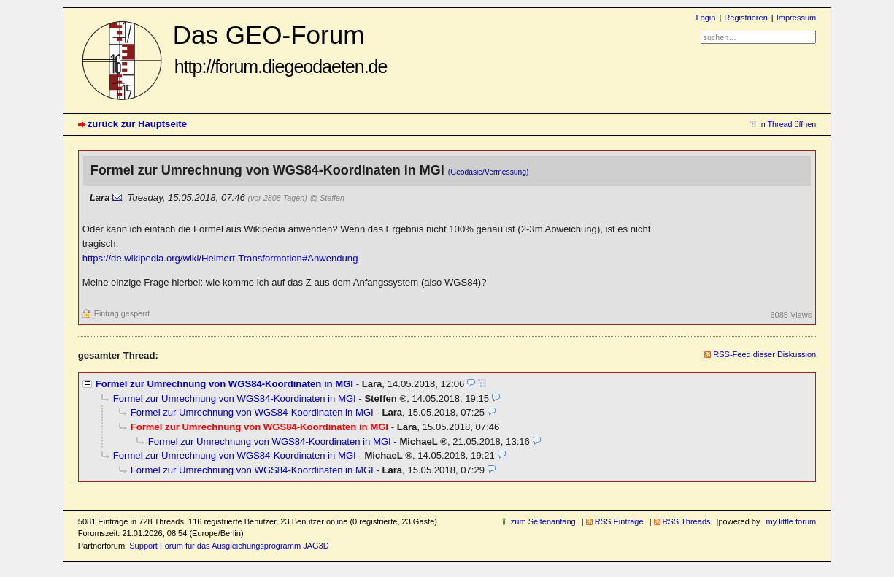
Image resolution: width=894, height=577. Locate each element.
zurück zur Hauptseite (137, 123)
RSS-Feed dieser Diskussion (764, 354)
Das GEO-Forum (280, 48)
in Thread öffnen (787, 124)
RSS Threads (687, 521)
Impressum (797, 17)
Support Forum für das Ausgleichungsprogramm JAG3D (228, 545)
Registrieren (745, 17)
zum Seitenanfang (543, 521)
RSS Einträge (619, 521)
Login (705, 17)
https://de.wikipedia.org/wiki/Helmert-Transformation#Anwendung (220, 258)
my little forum (791, 521)
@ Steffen (327, 198)
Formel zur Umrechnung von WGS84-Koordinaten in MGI (224, 383)
